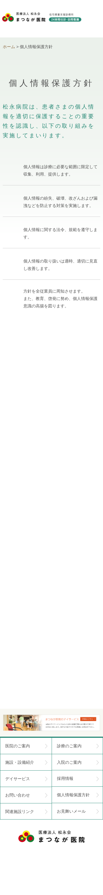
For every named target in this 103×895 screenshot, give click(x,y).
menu (94, 19)
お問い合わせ (26, 795)
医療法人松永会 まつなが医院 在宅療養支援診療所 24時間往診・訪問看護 (41, 22)
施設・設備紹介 (26, 762)
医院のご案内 (26, 746)
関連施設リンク (26, 811)
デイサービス (26, 778)
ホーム (9, 46)
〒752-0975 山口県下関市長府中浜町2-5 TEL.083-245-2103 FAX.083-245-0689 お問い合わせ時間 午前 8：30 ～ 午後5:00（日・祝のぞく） (51, 862)
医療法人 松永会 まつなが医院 (51, 836)
